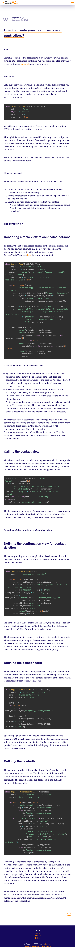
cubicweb (25, 64)
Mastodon (37, 931)
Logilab (48, 939)
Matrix (37, 929)
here (29, 254)
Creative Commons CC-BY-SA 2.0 (37, 942)
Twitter (37, 933)
